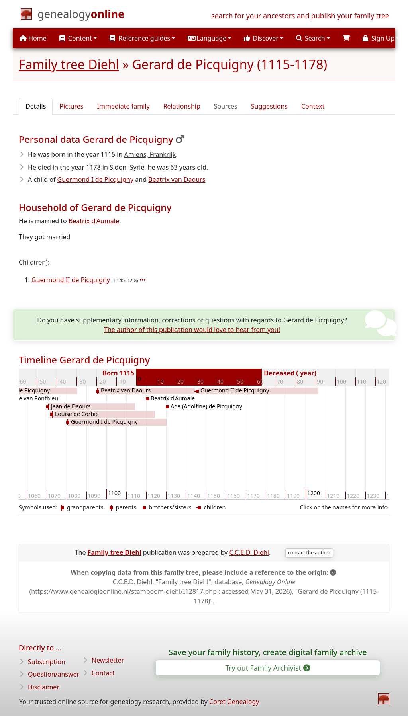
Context (312, 106)
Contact (103, 673)
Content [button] (75, 38)
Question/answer (53, 674)
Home (33, 38)
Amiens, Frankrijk (150, 154)
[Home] (80, 15)
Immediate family (123, 106)
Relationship (181, 106)
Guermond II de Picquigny (70, 279)
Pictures (71, 106)
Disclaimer (43, 687)
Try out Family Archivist (267, 668)
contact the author (309, 552)
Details (36, 106)
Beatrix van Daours (176, 179)
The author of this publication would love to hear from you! (192, 329)
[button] (209, 38)
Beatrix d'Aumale (94, 221)
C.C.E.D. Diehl (249, 552)
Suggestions (269, 106)
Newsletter (108, 660)
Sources (225, 106)
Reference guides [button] (140, 38)
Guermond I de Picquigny (95, 179)
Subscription (46, 661)
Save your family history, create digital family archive (268, 652)
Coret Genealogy (234, 701)
